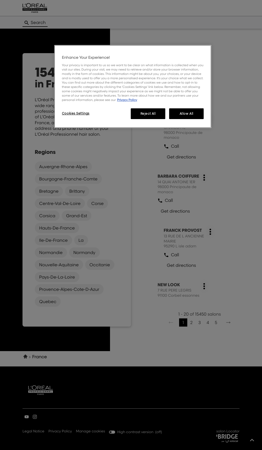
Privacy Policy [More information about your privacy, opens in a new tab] (127, 100)
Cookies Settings (76, 113)
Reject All (148, 114)
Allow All (186, 114)
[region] (132, 86)
